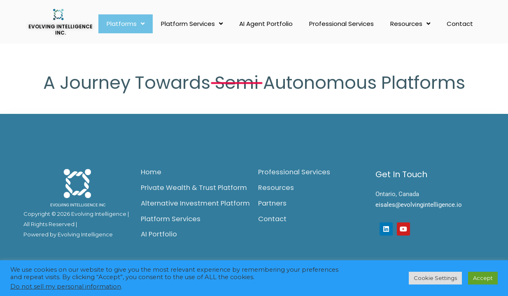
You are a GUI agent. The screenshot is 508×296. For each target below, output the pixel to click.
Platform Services (192, 23)
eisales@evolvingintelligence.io (418, 204)
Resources (410, 23)
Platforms (125, 23)
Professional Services (341, 23)
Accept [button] (483, 278)
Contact (460, 23)
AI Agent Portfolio (266, 23)
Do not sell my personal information (65, 286)
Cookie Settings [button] (435, 278)
